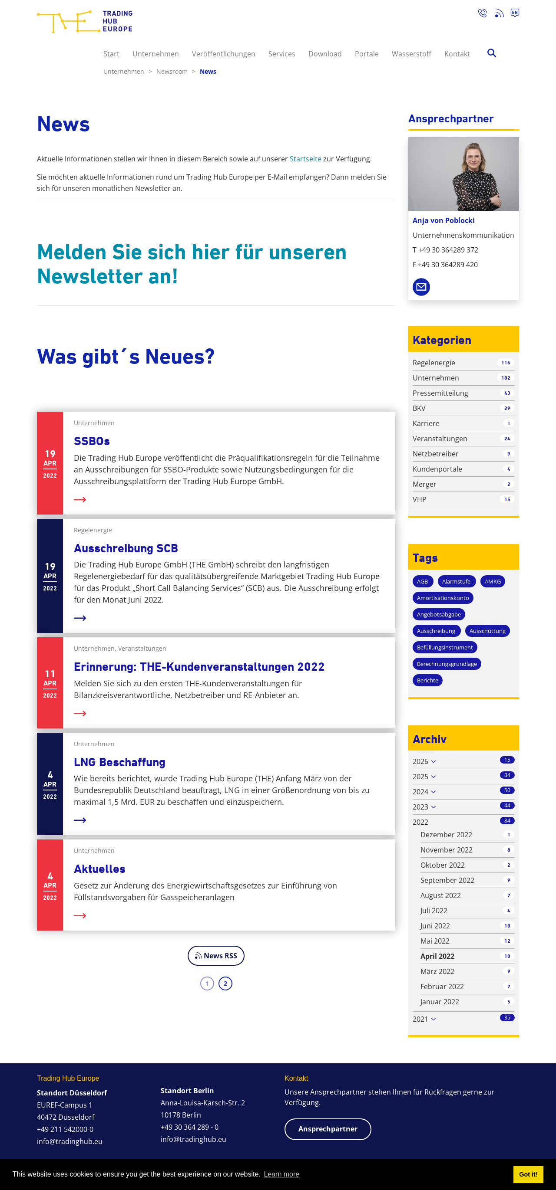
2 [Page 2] (225, 983)
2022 (420, 822)
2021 (420, 1019)
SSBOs (92, 441)
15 (507, 499)
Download (325, 54)
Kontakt (457, 54)
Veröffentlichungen (223, 54)
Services (281, 54)
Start (111, 54)
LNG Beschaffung (119, 762)
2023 (420, 807)
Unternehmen (155, 54)
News (208, 71)
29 (507, 408)
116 (505, 362)
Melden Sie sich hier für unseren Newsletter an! (192, 263)
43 (507, 393)
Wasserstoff (411, 54)
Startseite (305, 159)
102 (505, 377)
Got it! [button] (528, 1174)
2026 (420, 761)
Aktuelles (100, 869)
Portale (367, 54)
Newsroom (175, 71)
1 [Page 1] (207, 983)
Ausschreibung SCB (126, 548)
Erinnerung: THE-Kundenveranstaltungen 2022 (199, 666)
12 (507, 941)
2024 (420, 792)
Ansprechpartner (327, 1129)
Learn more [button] (281, 1174)
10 (507, 925)
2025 (420, 776)
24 (507, 438)
